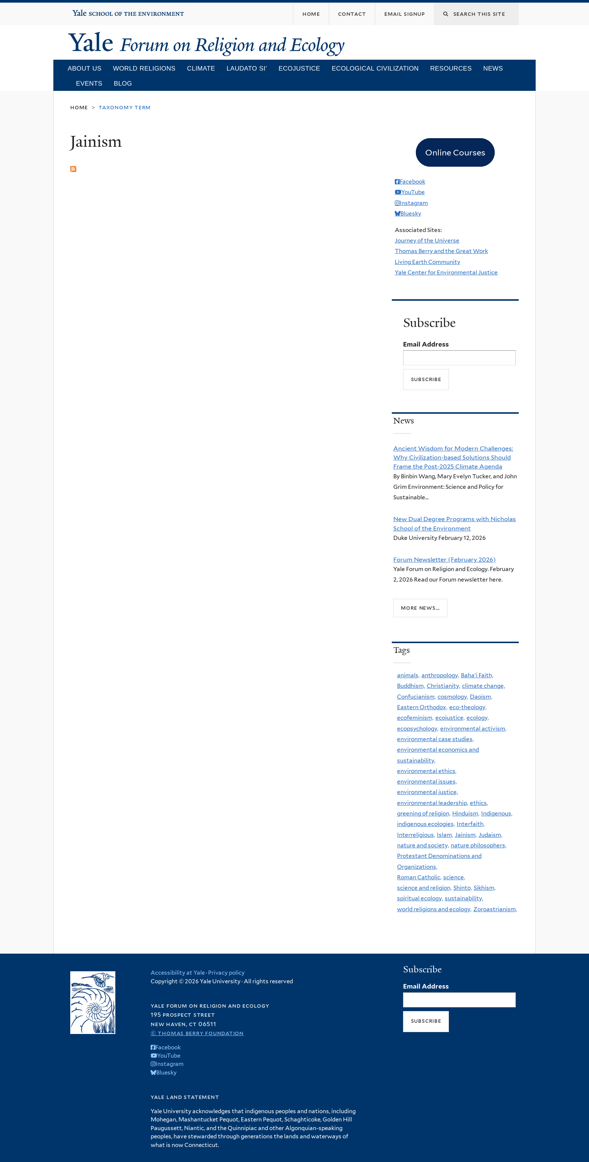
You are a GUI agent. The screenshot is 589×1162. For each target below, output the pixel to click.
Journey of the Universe (427, 240)
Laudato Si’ (247, 68)
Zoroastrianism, (495, 909)
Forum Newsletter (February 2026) (444, 559)
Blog (123, 83)
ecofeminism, (415, 717)
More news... (420, 607)
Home (79, 107)
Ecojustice (299, 68)
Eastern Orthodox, (422, 707)
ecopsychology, (417, 728)
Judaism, (490, 834)
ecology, (478, 717)
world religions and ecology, (434, 909)
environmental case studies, (435, 739)
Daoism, (481, 696)
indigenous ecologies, (426, 823)
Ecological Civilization (375, 68)
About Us (84, 68)
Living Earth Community (427, 261)
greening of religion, (423, 813)
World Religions (144, 68)
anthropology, (440, 675)
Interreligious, (416, 834)
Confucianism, (416, 696)
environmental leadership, (432, 802)
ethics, (479, 802)
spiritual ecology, (420, 898)
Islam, (445, 834)
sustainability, (464, 898)
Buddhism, (411, 685)
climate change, (483, 685)
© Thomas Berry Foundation (197, 1033)
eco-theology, (467, 707)
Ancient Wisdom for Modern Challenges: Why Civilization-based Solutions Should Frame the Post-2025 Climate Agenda (453, 457)
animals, (408, 675)
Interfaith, (471, 823)
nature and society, (423, 845)
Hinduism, (465, 813)
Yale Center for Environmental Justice (446, 272)
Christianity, (443, 685)
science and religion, (424, 887)
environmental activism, (473, 728)
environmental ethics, (426, 771)
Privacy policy (226, 972)
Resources (451, 68)
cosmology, (453, 696)
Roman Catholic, (419, 877)
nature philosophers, (478, 845)
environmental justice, (427, 792)
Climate (201, 68)
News (493, 68)
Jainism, (466, 834)
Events (89, 83)
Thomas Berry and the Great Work (441, 251)
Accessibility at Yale (178, 972)
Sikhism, (484, 887)
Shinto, (462, 887)
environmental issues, (427, 781)
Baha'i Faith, (477, 675)
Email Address (426, 344)
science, (454, 877)
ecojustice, (450, 717)
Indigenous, (496, 813)
